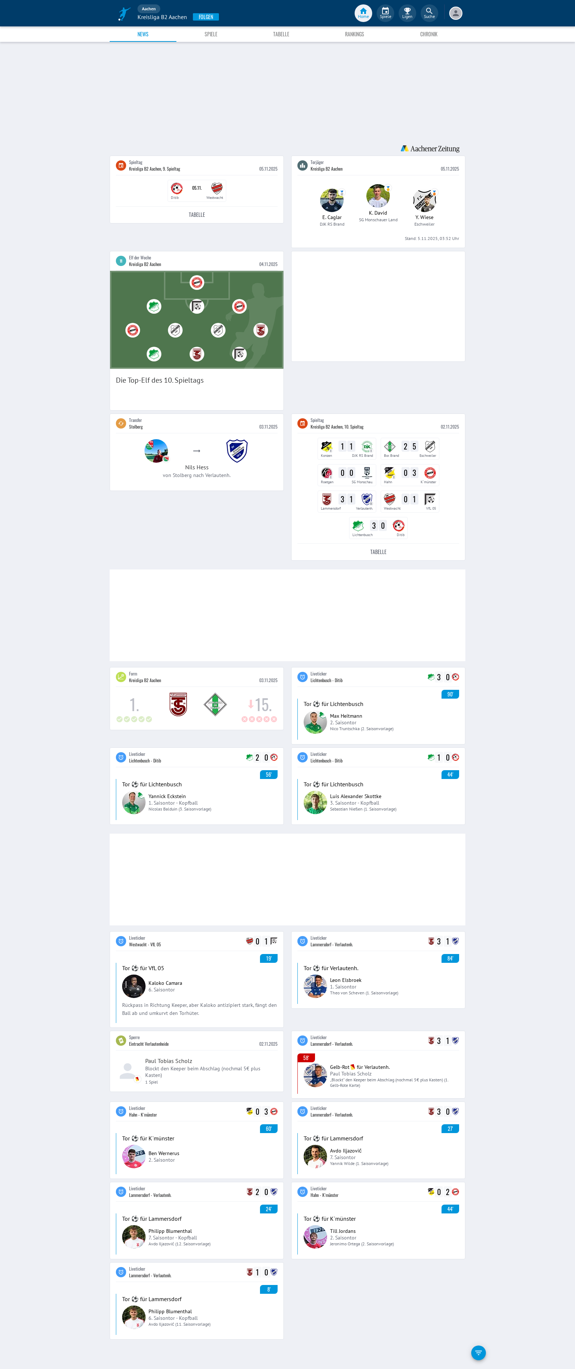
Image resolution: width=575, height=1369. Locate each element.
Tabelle (197, 215)
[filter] (478, 1353)
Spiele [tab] (211, 34)
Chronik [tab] (428, 34)
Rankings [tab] (354, 34)
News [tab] (143, 34)
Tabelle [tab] (281, 34)
